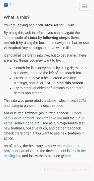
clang (15, 106)
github (66, 156)
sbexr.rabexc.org (49, 118)
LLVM (81, 101)
